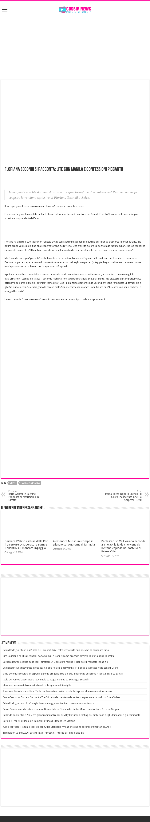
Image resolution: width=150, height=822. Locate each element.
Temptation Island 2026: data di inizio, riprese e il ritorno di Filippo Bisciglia (44, 732)
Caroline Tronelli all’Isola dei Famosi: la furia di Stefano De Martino (39, 720)
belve (13, 483)
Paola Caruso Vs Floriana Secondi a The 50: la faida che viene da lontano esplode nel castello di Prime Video (123, 546)
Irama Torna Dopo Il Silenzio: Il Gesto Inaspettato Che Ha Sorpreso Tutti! (122, 496)
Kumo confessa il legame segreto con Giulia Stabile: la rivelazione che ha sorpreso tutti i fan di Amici (57, 726)
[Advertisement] (75, 44)
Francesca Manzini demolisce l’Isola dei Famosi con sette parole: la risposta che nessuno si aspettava (57, 691)
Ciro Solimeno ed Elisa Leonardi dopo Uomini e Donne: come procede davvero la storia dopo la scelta (58, 656)
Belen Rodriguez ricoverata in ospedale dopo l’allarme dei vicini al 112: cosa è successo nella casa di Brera (60, 667)
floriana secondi (30, 483)
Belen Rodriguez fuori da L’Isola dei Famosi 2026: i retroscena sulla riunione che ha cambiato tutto (56, 650)
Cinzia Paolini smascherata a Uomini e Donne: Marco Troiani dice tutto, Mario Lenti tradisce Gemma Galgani (61, 709)
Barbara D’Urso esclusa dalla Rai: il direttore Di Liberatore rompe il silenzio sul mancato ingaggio (26, 544)
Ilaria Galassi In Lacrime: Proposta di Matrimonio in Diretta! (27, 496)
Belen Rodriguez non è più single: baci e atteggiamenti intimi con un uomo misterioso (49, 703)
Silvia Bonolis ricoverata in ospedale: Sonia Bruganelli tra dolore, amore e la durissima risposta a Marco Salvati (63, 673)
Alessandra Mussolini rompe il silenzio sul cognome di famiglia (74, 542)
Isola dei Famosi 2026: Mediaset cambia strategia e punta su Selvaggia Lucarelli (46, 679)
